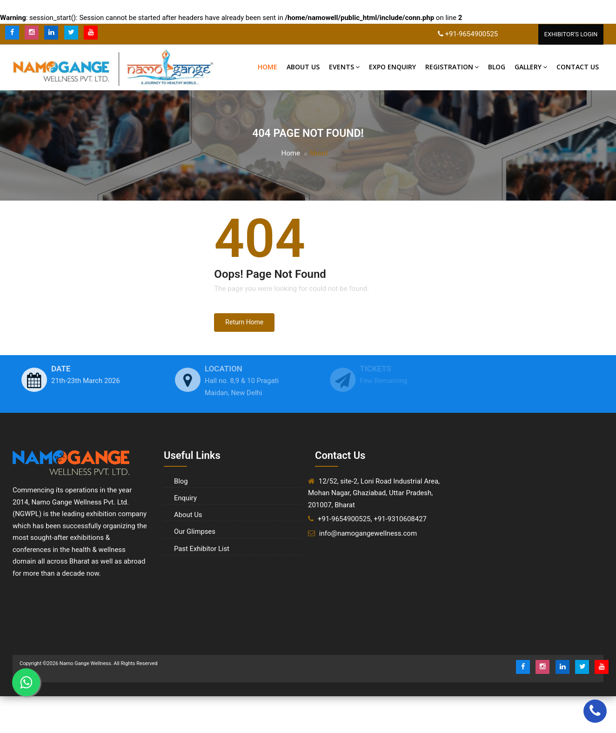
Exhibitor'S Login (571, 34)
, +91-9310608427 (399, 519)
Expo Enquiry (392, 67)
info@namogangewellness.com (368, 533)
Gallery (531, 67)
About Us (303, 67)
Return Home (244, 322)
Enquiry (184, 497)
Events (344, 67)
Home (267, 67)
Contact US (577, 67)
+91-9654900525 (471, 34)
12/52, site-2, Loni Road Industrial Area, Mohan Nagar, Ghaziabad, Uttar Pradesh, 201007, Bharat (374, 493)
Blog (496, 67)
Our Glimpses (193, 529)
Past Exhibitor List (200, 545)
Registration (452, 67)
